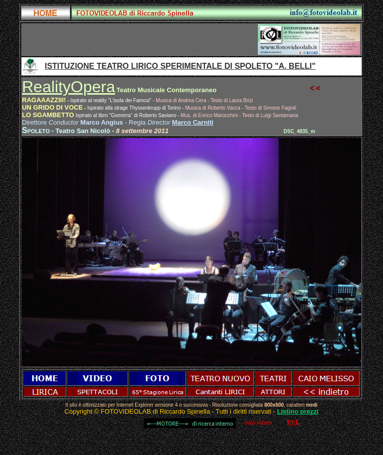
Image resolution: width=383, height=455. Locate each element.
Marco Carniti (192, 122)
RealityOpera (68, 87)
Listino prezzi (298, 411)
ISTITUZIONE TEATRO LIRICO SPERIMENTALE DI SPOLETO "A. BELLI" (180, 66)
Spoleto (36, 130)
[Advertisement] (140, 39)
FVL (293, 422)
